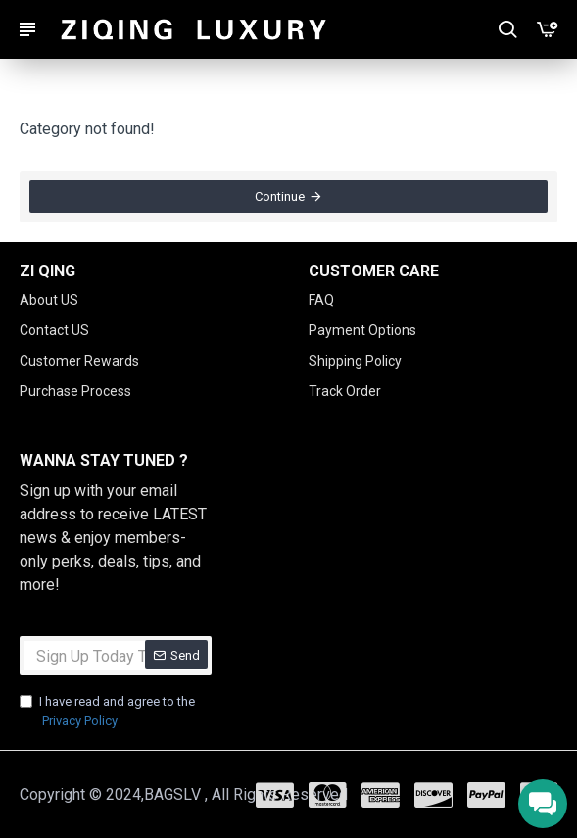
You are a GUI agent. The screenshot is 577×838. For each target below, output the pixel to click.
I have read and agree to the (107, 712)
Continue (280, 196)
